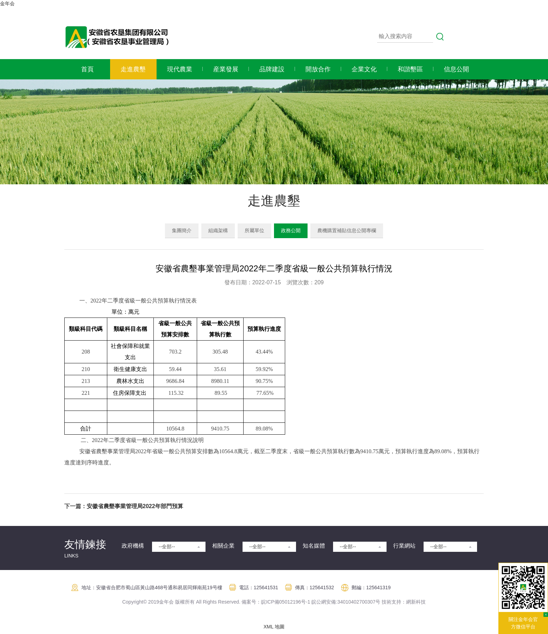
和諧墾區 (410, 69)
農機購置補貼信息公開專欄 (346, 230)
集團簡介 (182, 230)
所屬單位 (254, 230)
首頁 (87, 69)
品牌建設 (271, 69)
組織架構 (218, 230)
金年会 (7, 3)
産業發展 (225, 69)
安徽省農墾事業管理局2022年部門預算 (135, 506)
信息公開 (456, 69)
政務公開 (291, 230)
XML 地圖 (274, 626)
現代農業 (179, 69)
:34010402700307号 (358, 602)
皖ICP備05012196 (281, 602)
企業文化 (364, 69)
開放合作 (318, 69)
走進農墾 (133, 69)
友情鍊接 (85, 544)
